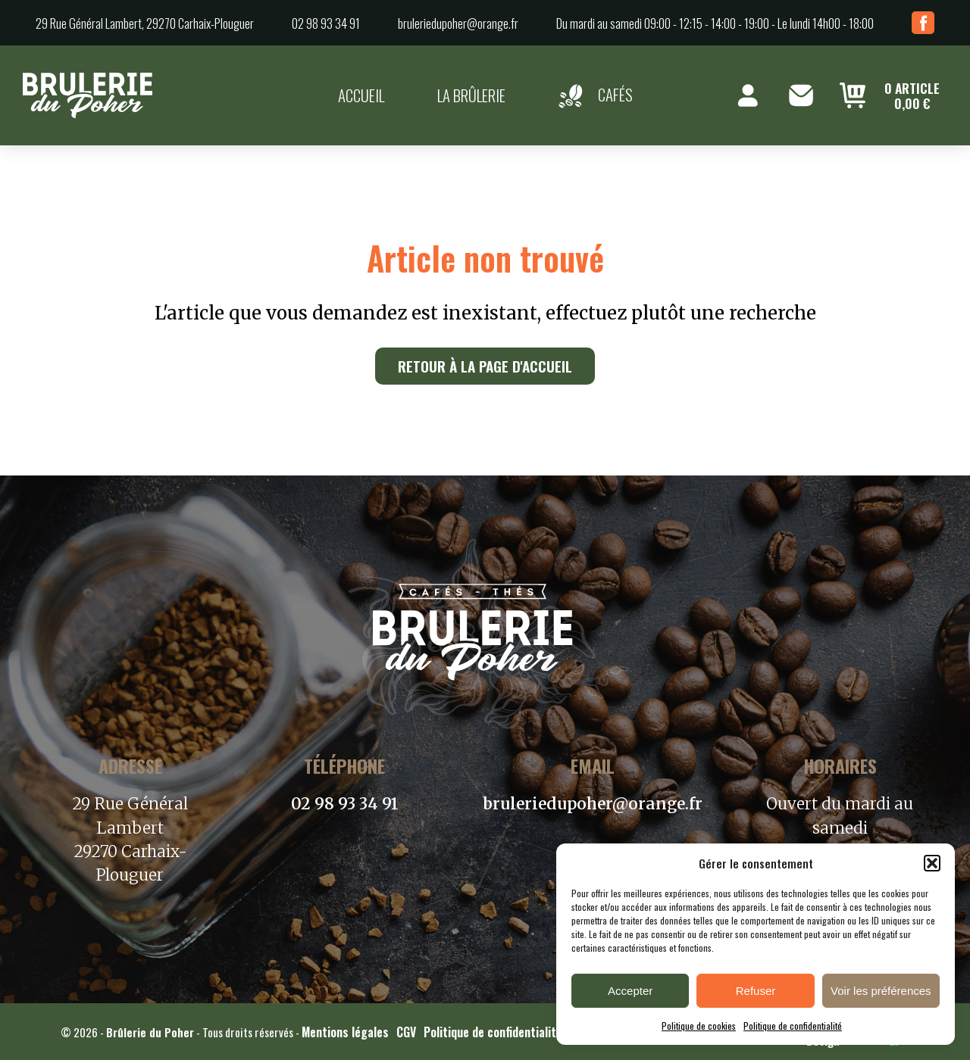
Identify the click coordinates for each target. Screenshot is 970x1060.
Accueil (361, 95)
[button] (932, 863)
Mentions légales (345, 1032)
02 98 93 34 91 (326, 23)
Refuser (756, 990)
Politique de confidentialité (792, 1025)
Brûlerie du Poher (150, 1032)
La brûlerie (471, 95)
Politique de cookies (699, 1025)
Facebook (923, 22)
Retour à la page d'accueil (485, 366)
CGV (406, 1032)
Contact (801, 95)
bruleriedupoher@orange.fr (458, 23)
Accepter (630, 990)
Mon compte (748, 95)
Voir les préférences (881, 990)
